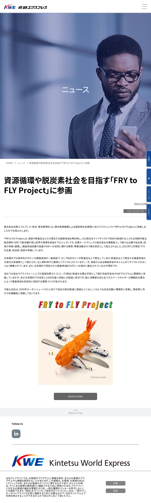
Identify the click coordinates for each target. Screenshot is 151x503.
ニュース (21, 163)
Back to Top (75, 412)
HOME (9, 163)
